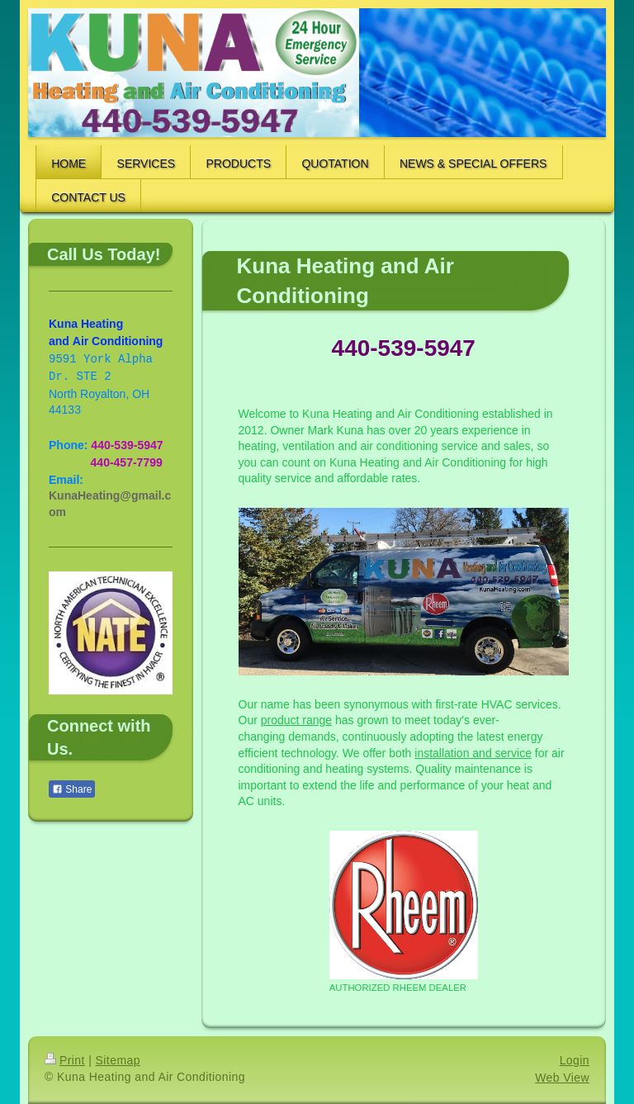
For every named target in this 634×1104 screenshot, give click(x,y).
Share (72, 789)
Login (574, 1060)
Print (65, 1060)
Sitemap (118, 1060)
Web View (562, 1077)
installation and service (473, 753)
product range (296, 720)
